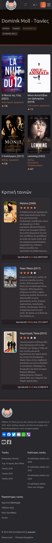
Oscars (5, 517)
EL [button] (35, 5)
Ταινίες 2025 (7, 473)
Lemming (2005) (36, 156)
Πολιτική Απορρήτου (24, 537)
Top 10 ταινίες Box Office (13, 463)
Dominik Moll (10, 33)
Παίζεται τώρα (8, 507)
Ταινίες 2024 (7, 478)
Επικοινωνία (7, 537)
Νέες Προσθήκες (9, 512)
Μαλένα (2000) (28, 203)
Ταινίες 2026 (7, 468)
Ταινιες (16, 28)
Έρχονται (11, 502)
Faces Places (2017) (30, 268)
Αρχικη (6, 28)
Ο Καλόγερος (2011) (13, 156)
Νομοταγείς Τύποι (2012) (33, 333)
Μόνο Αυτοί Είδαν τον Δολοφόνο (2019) (37, 98)
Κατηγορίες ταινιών (10, 458)
